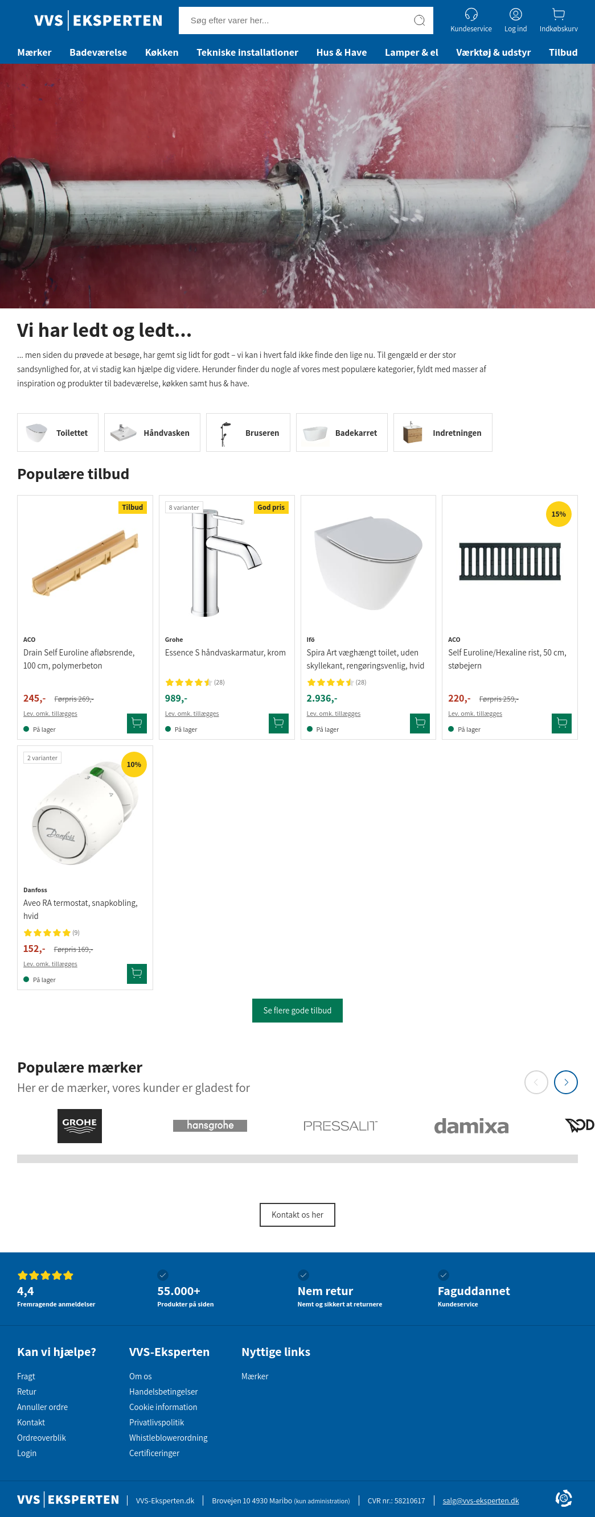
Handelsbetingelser (163, 1391)
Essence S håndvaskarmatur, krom (225, 652)
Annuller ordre (42, 1406)
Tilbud (563, 52)
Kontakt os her (297, 1214)
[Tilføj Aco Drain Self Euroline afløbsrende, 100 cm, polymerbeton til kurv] (137, 723)
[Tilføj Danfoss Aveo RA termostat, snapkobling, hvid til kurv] (137, 974)
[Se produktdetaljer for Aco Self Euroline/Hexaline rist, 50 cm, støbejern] (509, 563)
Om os (140, 1376)
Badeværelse (98, 52)
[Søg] (419, 20)
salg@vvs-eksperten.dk (481, 1500)
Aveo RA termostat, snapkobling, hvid (80, 909)
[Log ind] (516, 20)
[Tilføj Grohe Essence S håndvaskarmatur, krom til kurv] (279, 723)
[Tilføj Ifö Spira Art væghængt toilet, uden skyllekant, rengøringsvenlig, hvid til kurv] (420, 723)
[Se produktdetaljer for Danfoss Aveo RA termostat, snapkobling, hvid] (85, 813)
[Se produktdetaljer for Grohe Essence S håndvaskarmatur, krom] (226, 563)
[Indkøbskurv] (559, 20)
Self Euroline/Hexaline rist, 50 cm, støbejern (507, 659)
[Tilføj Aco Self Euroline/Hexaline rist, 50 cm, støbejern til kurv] (562, 723)
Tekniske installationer (247, 52)
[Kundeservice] (471, 20)
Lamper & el (411, 52)
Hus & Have (341, 52)
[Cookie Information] (563, 1499)
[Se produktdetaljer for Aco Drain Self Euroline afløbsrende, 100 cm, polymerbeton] (85, 563)
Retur (26, 1391)
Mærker (34, 52)
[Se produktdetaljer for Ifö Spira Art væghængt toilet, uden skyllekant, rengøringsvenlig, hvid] (368, 563)
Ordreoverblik (41, 1437)
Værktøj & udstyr (493, 52)
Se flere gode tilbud (297, 1010)
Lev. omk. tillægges (50, 713)
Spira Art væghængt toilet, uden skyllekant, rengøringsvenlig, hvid (366, 659)
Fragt (26, 1376)
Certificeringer (154, 1453)
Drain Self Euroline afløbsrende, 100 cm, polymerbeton (78, 659)
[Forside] (98, 20)
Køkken (162, 52)
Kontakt (31, 1422)
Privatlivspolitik (156, 1422)
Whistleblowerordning (168, 1437)
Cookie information (163, 1406)
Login (26, 1453)
